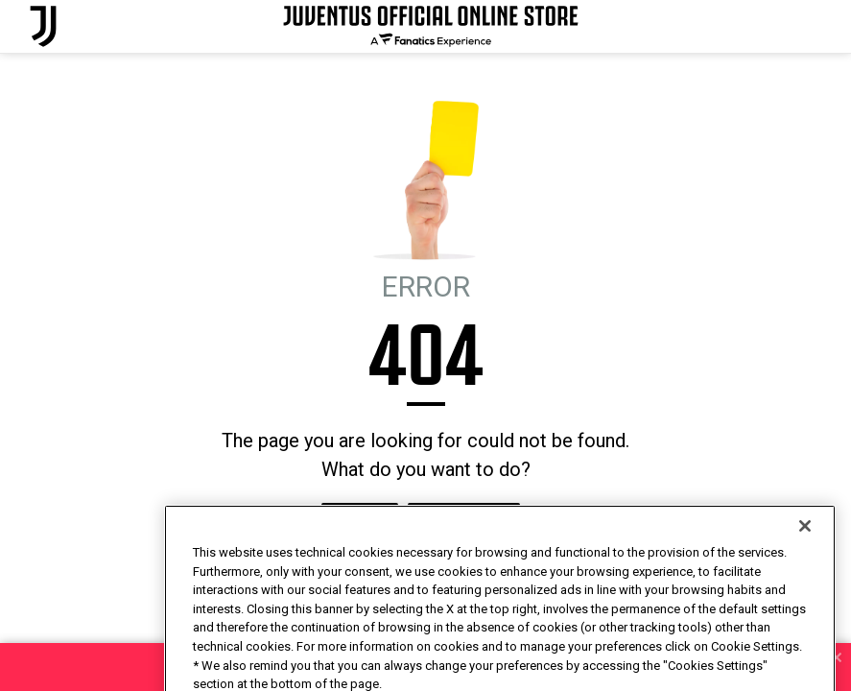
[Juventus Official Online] (43, 26)
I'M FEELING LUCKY (463, 521)
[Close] (805, 566)
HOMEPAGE (360, 521)
